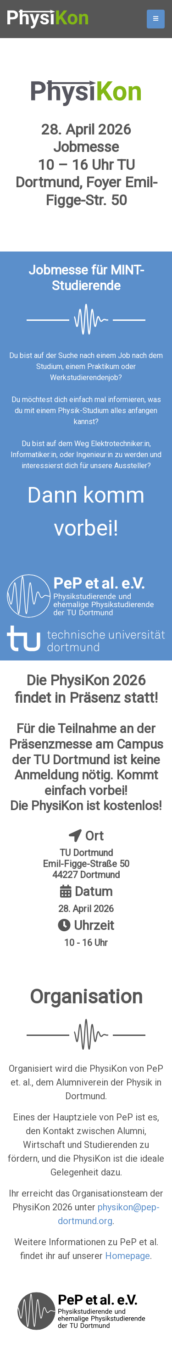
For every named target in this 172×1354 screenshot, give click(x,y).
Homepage (127, 1255)
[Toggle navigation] (156, 19)
